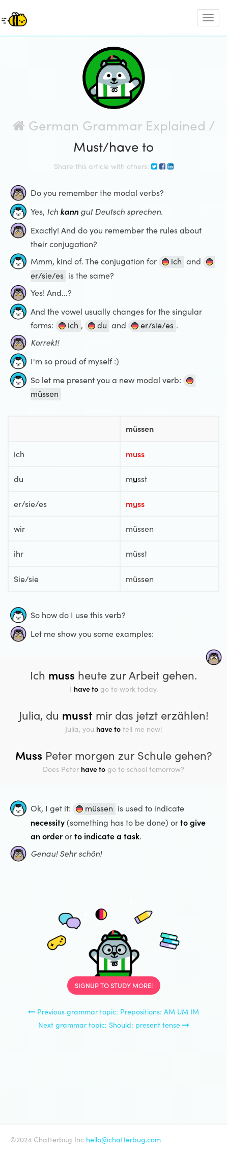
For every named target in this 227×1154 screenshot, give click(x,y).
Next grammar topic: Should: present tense (113, 1025)
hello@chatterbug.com (123, 1139)
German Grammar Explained (109, 125)
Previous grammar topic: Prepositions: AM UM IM (113, 1011)
